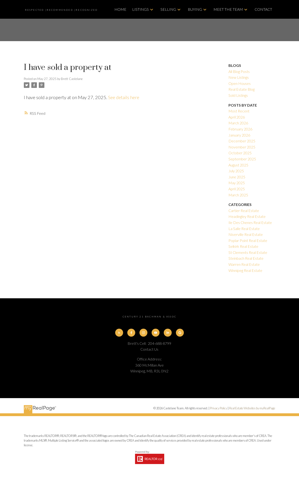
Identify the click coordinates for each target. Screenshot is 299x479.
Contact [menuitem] (263, 9)
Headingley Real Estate (247, 216)
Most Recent (238, 111)
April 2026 (236, 117)
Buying (195, 9)
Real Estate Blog (241, 89)
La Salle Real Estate (244, 228)
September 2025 (242, 159)
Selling (168, 9)
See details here (123, 97)
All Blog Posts (239, 71)
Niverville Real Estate (245, 234)
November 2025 (241, 147)
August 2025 (238, 165)
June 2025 (236, 177)
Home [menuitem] (120, 9)
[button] (119, 333)
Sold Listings (238, 95)
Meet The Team (228, 9)
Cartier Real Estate (243, 210)
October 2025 (240, 153)
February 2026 (240, 129)
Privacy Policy (218, 408)
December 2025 (241, 141)
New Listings (238, 77)
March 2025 (238, 195)
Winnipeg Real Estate (245, 270)
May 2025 (236, 182)
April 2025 (236, 189)
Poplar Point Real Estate (247, 240)
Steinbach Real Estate (245, 258)
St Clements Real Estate (247, 252)
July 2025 (236, 171)
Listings (140, 9)
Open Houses (239, 83)
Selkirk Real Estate (243, 246)
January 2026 (239, 135)
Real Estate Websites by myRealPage (252, 408)
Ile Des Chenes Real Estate (250, 222)
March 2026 (238, 123)
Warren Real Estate (244, 264)
